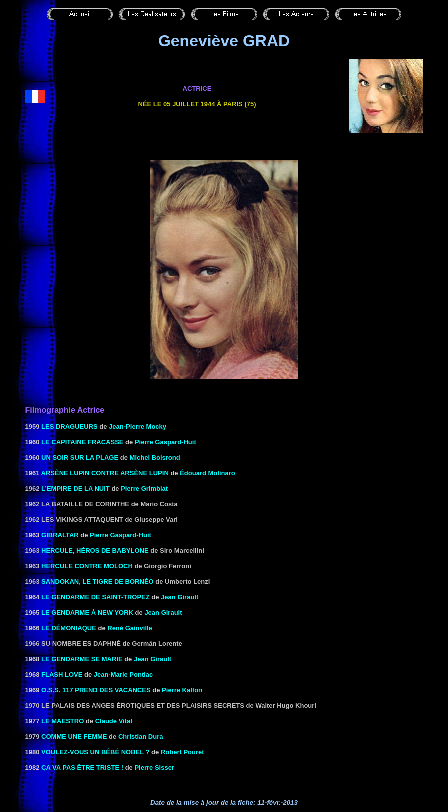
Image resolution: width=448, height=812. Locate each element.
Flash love (61, 674)
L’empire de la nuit (75, 488)
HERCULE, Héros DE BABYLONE (95, 550)
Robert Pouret (182, 752)
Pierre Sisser (154, 768)
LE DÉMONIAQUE (68, 628)
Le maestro (62, 721)
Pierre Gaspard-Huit (165, 442)
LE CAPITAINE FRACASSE (82, 442)
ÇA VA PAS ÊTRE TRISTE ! (82, 768)
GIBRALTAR (60, 535)
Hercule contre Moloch (87, 566)
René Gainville (129, 628)
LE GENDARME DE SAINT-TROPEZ (95, 597)
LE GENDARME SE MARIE (82, 659)
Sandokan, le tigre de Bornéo (97, 582)
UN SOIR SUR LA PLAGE (79, 458)
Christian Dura (140, 736)
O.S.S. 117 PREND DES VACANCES (96, 690)
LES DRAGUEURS (69, 426)
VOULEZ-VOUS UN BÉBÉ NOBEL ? (95, 752)
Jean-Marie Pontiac (123, 674)
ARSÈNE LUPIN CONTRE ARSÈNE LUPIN (106, 473)
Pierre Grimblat (144, 488)
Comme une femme (74, 736)
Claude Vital (113, 721)
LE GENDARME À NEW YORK (87, 612)
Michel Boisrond (155, 458)
